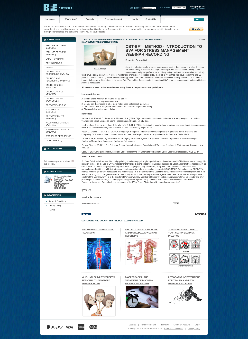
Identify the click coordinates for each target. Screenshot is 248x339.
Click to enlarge (100, 69)
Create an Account (113, 19)
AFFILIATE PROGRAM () (56, 46)
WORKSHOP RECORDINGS (58, 136)
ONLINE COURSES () (54, 86)
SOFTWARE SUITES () (55, 110)
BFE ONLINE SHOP (153, 329)
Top (83, 40)
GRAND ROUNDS (54, 63)
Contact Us (151, 19)
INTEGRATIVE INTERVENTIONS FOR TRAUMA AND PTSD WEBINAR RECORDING (184, 280)
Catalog (92, 40)
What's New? (71, 19)
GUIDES (49, 67)
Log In (135, 19)
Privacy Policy (55, 205)
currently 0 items (197, 8)
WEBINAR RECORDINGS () (57, 124)
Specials (90, 19)
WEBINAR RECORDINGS (110, 40)
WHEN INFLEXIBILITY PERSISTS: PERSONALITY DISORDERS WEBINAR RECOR (99, 280)
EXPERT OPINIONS (55, 59)
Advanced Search (148, 325)
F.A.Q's (52, 210)
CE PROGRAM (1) (54, 140)
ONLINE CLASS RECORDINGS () (57, 73)
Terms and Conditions (173, 329)
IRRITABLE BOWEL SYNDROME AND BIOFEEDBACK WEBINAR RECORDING (141, 232)
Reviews (165, 325)
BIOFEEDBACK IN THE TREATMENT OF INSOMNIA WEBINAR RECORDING (139, 280)
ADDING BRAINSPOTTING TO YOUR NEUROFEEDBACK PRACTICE (183, 232)
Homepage (50, 19)
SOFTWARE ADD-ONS (56, 105)
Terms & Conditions (57, 201)
